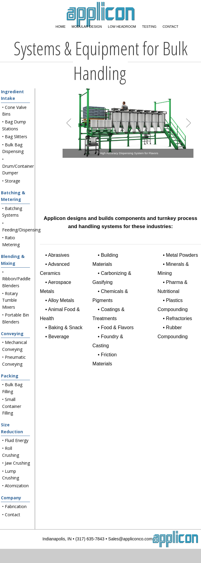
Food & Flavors (117, 327)
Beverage (58, 336)
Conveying (12, 333)
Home (61, 26)
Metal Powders (182, 255)
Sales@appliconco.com (130, 538)
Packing (9, 376)
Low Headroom (122, 26)
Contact (170, 26)
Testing (149, 26)
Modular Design (87, 26)
